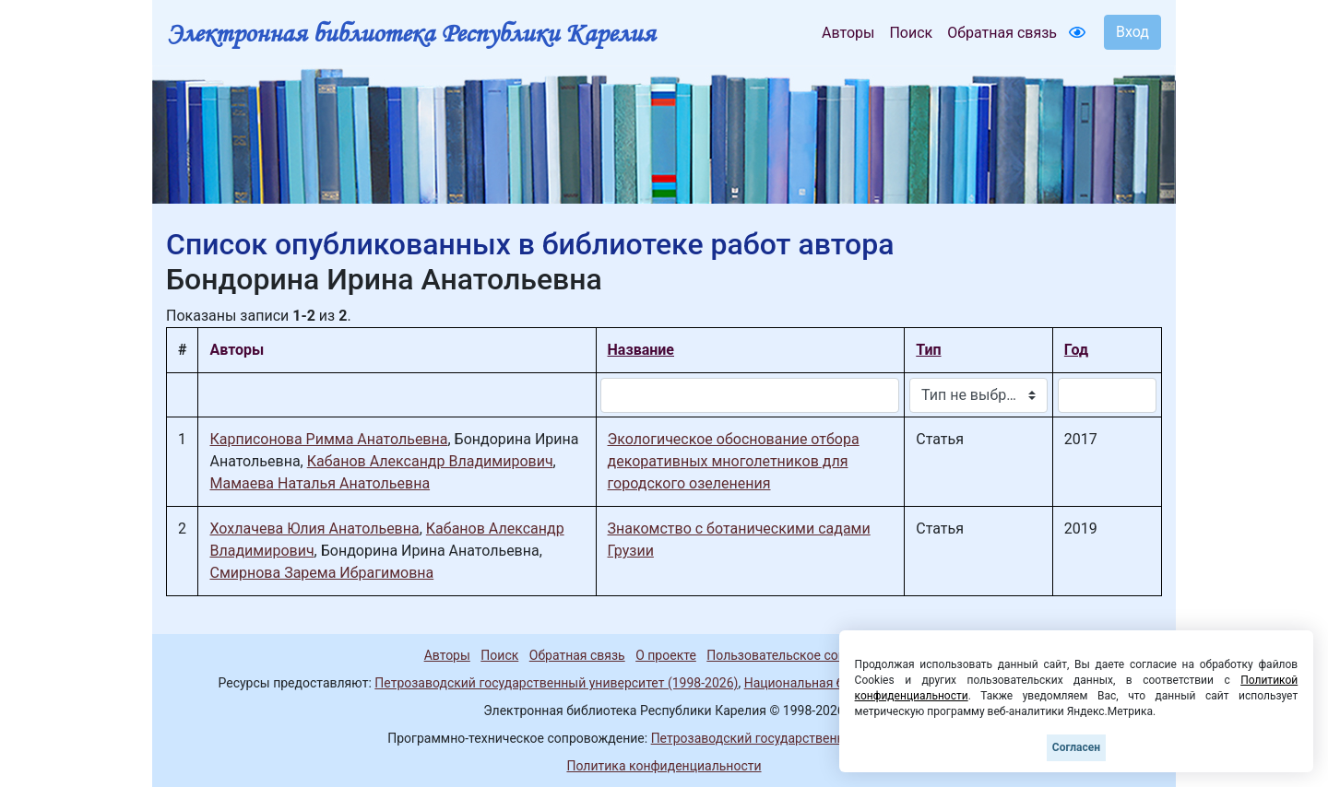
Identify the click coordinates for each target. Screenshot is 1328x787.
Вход (1132, 32)
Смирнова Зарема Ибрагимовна (321, 572)
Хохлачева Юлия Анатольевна (314, 528)
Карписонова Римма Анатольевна (328, 439)
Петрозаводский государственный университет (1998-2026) (556, 682)
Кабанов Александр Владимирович (430, 461)
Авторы (848, 32)
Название (641, 349)
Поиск (910, 32)
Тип (928, 349)
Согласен (1076, 747)
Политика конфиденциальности (663, 765)
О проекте (665, 655)
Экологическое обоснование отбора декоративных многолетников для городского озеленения (734, 461)
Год (1076, 349)
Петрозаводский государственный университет (796, 738)
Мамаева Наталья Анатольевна (319, 483)
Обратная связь (1002, 32)
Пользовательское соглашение (801, 655)
